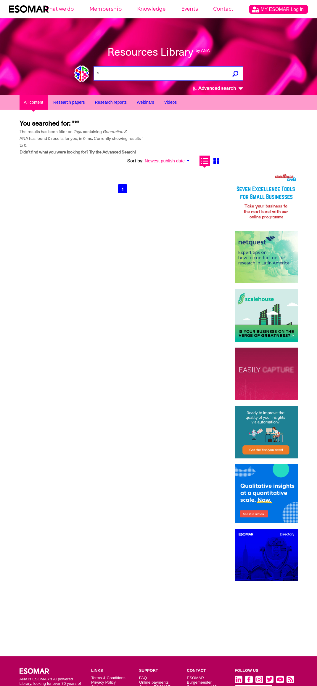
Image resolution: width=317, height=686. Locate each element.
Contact (223, 9)
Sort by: (135, 161)
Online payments (154, 682)
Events (189, 9)
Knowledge (151, 9)
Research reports (111, 102)
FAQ (143, 678)
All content (33, 102)
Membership (105, 9)
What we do (59, 9)
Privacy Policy (103, 682)
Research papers (69, 102)
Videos (170, 102)
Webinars (145, 102)
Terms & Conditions (108, 678)
